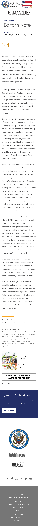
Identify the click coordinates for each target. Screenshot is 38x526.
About (11, 4)
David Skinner (8, 33)
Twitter (4, 44)
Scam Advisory (19, 520)
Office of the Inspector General (19, 498)
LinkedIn (26, 479)
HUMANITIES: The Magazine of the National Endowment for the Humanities (19, 13)
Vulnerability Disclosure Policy (19, 517)
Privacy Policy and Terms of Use (19, 504)
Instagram (21, 479)
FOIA (19, 491)
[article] (17, 361)
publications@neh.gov (9, 343)
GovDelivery (30, 479)
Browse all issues (8, 384)
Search (31, 4)
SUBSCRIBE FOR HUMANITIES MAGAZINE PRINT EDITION (19, 377)
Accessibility (19, 501)
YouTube (16, 478)
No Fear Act (19, 495)
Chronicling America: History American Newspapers (19, 455)
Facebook (8, 45)
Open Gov (19, 511)
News (20, 4)
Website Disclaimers (19, 507)
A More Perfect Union (19, 465)
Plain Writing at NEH (19, 514)
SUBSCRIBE (9, 410)
